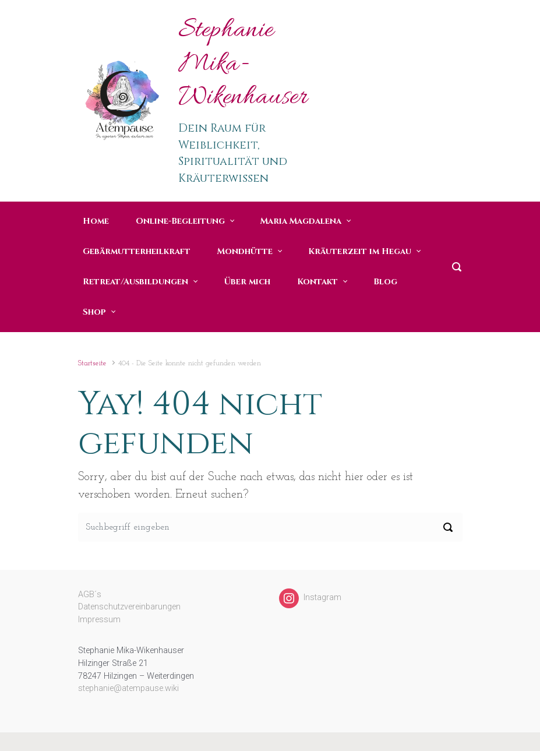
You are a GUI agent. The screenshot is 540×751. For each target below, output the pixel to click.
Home (96, 221)
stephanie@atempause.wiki (128, 688)
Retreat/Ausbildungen (135, 281)
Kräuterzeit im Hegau (359, 251)
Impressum (99, 620)
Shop (94, 312)
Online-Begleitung (180, 221)
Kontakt (317, 281)
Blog (385, 281)
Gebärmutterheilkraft (136, 251)
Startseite (92, 363)
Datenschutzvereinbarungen (129, 607)
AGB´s (89, 595)
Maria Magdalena (300, 221)
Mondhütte (245, 251)
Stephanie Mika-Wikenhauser (243, 64)
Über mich (247, 281)
